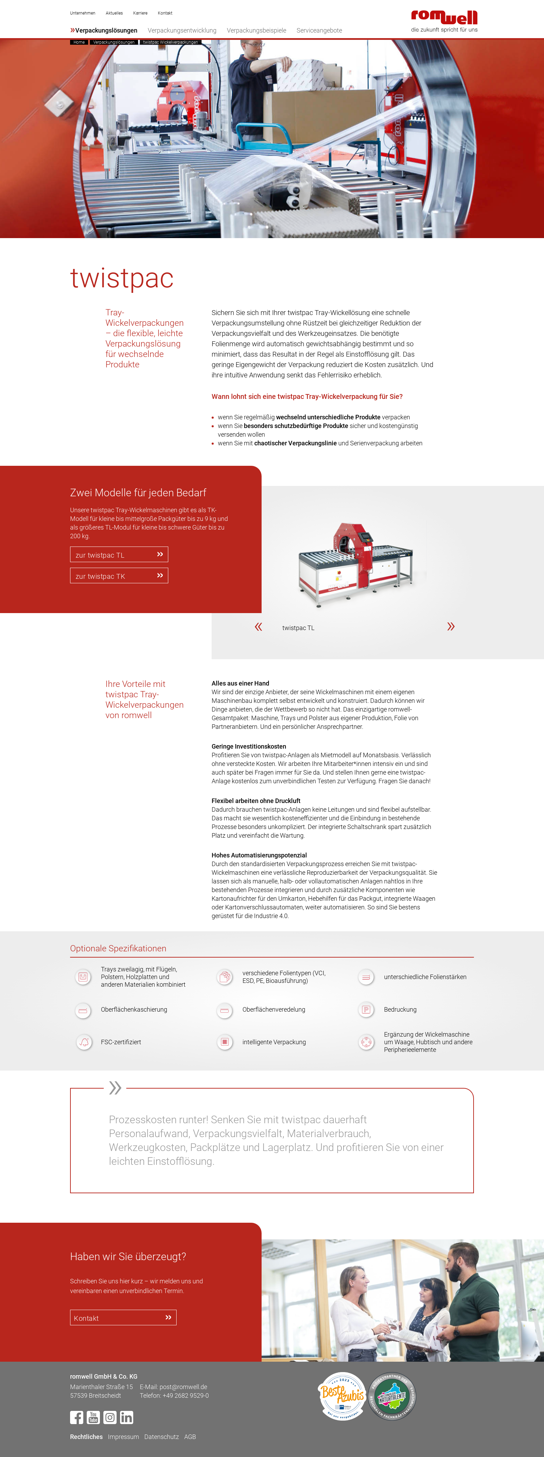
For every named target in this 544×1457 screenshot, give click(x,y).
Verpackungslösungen (106, 30)
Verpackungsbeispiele (256, 30)
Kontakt (165, 13)
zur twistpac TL (100, 555)
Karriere (140, 13)
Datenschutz (161, 1436)
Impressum (123, 1436)
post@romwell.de (183, 1386)
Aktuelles (114, 13)
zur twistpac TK (101, 576)
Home (79, 42)
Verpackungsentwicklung (182, 30)
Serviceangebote (319, 30)
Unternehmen (82, 13)
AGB (190, 1436)
